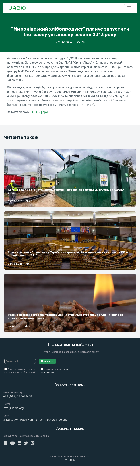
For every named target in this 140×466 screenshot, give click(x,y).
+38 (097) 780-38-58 (17, 396)
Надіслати (47, 361)
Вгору (70, 460)
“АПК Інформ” (39, 112)
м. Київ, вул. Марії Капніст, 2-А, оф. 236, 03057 (35, 419)
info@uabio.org (13, 408)
